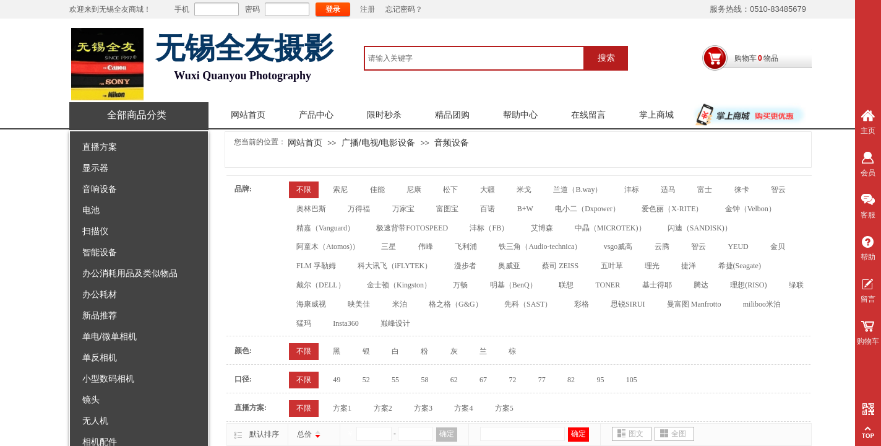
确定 (446, 433)
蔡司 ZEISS (560, 265)
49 (336, 379)
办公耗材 (99, 294)
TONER (607, 285)
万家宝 (403, 208)
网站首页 (248, 115)
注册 (367, 9)
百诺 (487, 208)
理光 (652, 265)
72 (512, 379)
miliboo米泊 (762, 304)
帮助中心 (520, 115)
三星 (388, 246)
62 (454, 379)
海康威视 (311, 304)
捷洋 (688, 265)
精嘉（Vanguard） (325, 228)
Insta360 (345, 323)
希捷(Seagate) (739, 265)
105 (631, 379)
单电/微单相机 (109, 336)
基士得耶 (657, 285)
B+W (525, 208)
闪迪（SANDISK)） (700, 228)
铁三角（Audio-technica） (540, 246)
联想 (566, 285)
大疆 (487, 189)
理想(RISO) (748, 285)
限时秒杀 (384, 115)
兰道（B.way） (577, 189)
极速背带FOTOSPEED (412, 228)
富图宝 (447, 208)
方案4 (463, 408)
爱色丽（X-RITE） (672, 208)
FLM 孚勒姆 (316, 265)
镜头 (91, 399)
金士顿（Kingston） (399, 285)
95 (600, 379)
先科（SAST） (528, 304)
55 (395, 379)
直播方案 (99, 147)
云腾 (662, 246)
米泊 (399, 304)
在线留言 (588, 115)
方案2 (383, 408)
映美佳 (359, 304)
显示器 (95, 168)
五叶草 (612, 265)
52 (366, 379)
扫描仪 (95, 231)
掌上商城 (656, 115)
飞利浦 (466, 246)
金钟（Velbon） (750, 208)
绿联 (796, 285)
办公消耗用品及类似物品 (130, 273)
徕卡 (741, 189)
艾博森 (542, 228)
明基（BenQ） (513, 285)
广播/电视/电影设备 (379, 142)
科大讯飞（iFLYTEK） (395, 265)
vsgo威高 (618, 246)
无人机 (95, 421)
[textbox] (474, 58)
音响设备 (99, 189)
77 (542, 379)
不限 (303, 189)
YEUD (738, 246)
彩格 (581, 304)
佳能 (377, 189)
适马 (668, 189)
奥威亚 (509, 265)
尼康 (413, 189)
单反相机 (99, 357)
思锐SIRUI (628, 304)
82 (571, 379)
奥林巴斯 (311, 208)
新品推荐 (99, 315)
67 (483, 379)
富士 (704, 189)
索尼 (340, 189)
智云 (778, 189)
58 (424, 379)
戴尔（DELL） (320, 285)
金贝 (777, 246)
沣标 (631, 189)
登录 (332, 9)
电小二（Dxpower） (587, 208)
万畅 (460, 285)
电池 (91, 210)
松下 (450, 189)
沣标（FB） (489, 228)
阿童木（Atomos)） (327, 246)
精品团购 (452, 115)
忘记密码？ (404, 9)
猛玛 (303, 323)
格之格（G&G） (456, 304)
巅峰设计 (395, 323)
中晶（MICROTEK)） (610, 228)
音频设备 (451, 142)
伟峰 (425, 246)
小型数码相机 (108, 378)
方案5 (504, 408)
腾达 (701, 285)
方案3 (423, 408)
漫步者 (465, 265)
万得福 (359, 208)
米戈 (524, 189)
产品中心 (316, 115)
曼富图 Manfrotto (694, 304)
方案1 (342, 408)
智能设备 (99, 252)
